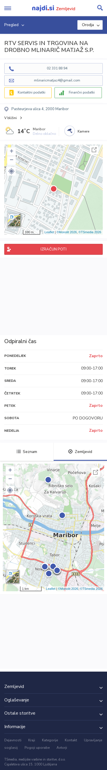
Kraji (31, 740)
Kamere (83, 131)
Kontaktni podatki (31, 92)
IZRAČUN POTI (53, 249)
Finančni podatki (82, 92)
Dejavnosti (12, 740)
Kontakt (71, 740)
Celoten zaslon (94, 149)
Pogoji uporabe (37, 747)
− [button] (11, 160)
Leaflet (49, 232)
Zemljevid (80, 451)
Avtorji (61, 747)
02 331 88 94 (57, 68)
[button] (11, 171)
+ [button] (11, 151)
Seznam (26, 451)
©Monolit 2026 (66, 232)
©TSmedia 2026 (89, 232)
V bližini (10, 118)
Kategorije (50, 740)
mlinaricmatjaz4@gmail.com (57, 80)
